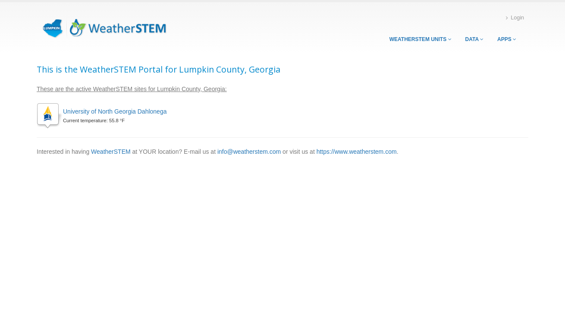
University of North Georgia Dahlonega (114, 111)
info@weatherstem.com (249, 151)
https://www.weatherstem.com (357, 151)
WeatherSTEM (111, 151)
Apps (506, 39)
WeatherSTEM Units (420, 39)
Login (515, 18)
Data (474, 39)
